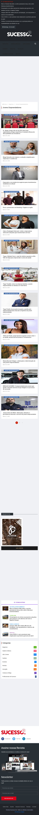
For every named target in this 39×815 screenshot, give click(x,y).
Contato (34, 806)
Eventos (12, 49)
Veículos (12, 632)
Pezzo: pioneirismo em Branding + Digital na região (18, 207)
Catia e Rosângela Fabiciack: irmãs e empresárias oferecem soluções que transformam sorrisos (17, 232)
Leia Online (19, 548)
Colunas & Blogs (7, 54)
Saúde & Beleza (15, 44)
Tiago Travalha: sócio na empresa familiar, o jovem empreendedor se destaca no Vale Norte (17, 284)
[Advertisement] (19, 80)
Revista (18, 54)
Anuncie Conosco (20, 806)
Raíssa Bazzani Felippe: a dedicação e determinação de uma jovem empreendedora (19, 361)
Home (4, 104)
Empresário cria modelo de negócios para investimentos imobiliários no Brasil (19, 183)
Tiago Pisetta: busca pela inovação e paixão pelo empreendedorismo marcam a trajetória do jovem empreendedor (17, 310)
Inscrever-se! (8, 798)
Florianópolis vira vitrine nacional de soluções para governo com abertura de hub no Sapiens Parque (23, 618)
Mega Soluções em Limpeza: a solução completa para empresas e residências (18, 158)
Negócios (5, 44)
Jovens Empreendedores (22, 104)
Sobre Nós (5, 806)
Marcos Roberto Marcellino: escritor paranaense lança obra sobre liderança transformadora (21, 610)
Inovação (21, 49)
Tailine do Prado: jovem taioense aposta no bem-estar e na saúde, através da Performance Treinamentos (19, 336)
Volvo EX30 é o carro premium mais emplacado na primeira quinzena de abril (22, 635)
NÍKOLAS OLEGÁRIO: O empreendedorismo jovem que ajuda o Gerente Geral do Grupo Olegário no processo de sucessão (19, 387)
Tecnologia (13, 615)
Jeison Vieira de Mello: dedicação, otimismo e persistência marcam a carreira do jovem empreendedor (19, 413)
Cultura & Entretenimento (17, 606)
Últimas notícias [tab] (19, 602)
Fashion (4, 49)
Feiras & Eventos (14, 624)
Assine (12, 806)
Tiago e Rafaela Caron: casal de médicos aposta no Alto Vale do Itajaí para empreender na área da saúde (19, 257)
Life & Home (26, 44)
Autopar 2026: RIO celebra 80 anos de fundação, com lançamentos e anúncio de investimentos (22, 627)
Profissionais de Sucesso (9, 676)
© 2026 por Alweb (19, 812)
